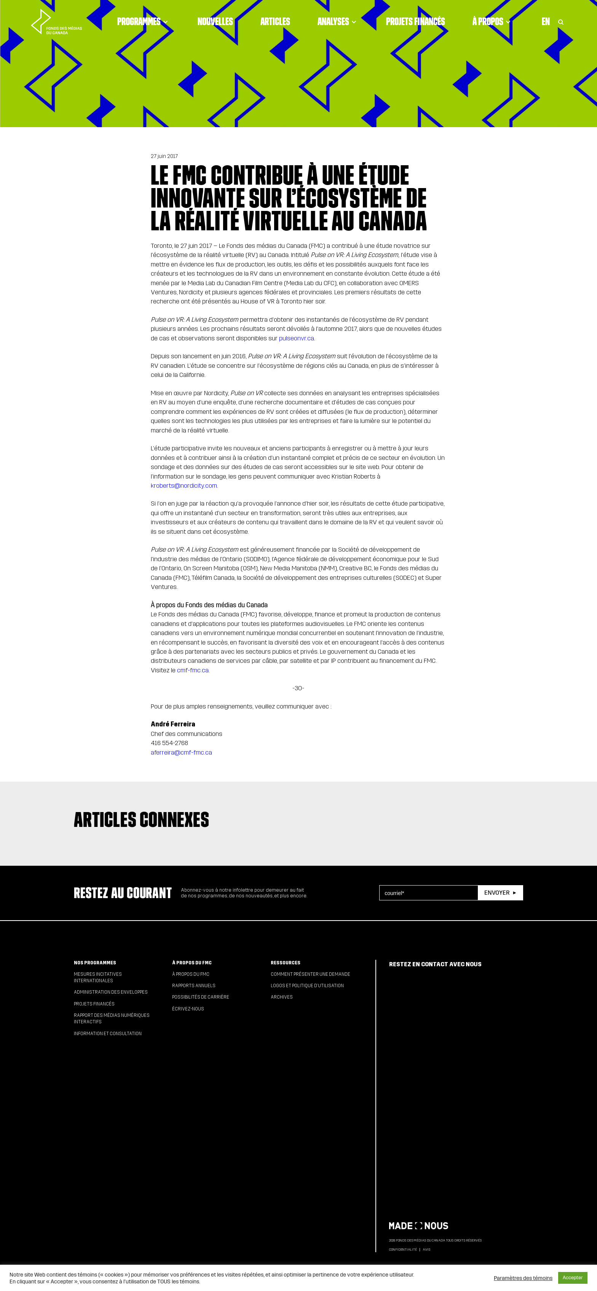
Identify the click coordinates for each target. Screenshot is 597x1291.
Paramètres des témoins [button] (523, 1278)
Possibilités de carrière (200, 997)
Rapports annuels (193, 985)
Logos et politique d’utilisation (307, 985)
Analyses (338, 21)
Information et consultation (108, 1033)
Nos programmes (95, 962)
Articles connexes (141, 819)
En (546, 21)
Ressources (285, 962)
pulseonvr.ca (296, 338)
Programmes (143, 21)
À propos (492, 21)
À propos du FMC (192, 962)
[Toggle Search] (560, 21)
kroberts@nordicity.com (184, 486)
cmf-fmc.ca (193, 670)
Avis (426, 1249)
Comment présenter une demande (310, 974)
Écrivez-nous (188, 1009)
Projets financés (415, 21)
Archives (282, 997)
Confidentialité (403, 1249)
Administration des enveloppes (111, 992)
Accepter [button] (573, 1278)
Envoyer (496, 892)
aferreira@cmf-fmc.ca (181, 752)
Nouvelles (215, 21)
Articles (275, 21)
